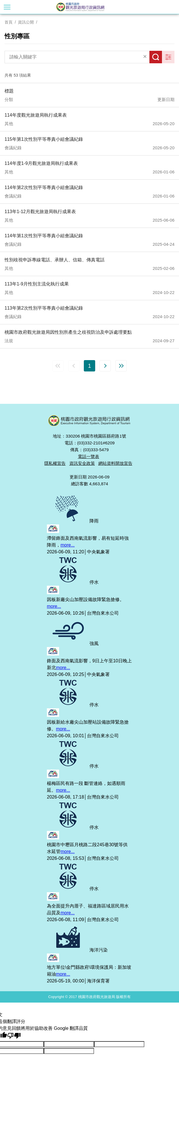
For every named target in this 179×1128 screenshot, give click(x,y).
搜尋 (155, 57)
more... (68, 545)
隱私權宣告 (55, 463)
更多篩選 (168, 57)
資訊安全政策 (82, 463)
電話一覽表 (88, 456)
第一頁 (58, 365)
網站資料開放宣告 (115, 463)
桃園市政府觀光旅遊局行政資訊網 (89, 7)
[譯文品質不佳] (14, 1035)
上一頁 (74, 365)
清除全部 (145, 57)
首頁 (9, 22)
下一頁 (105, 365)
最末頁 (121, 365)
